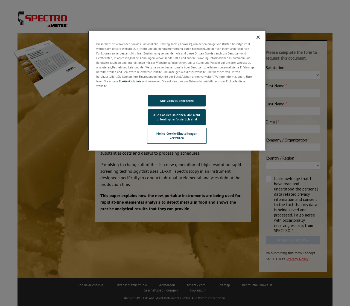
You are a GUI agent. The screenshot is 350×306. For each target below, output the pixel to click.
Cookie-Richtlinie (130, 81)
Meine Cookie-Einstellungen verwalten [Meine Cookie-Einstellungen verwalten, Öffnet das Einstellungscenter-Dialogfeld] (176, 135)
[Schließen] (258, 37)
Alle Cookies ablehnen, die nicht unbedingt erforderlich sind (176, 117)
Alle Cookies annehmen (177, 101)
